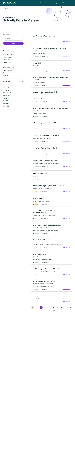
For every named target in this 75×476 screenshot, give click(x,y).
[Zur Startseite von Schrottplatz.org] (11, 3)
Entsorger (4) (7, 62)
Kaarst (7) (6, 98)
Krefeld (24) (6, 87)
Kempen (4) (6, 103)
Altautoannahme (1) (8, 70)
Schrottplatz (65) (8, 54)
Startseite (5, 8)
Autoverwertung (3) (8, 67)
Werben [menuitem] (70, 3)
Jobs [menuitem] (63, 3)
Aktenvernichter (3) (8, 65)
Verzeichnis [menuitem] (43, 3)
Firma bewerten (66, 41)
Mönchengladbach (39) (9, 85)
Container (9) (7, 60)
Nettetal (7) (6, 101)
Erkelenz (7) (6, 95)
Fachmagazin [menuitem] (55, 3)
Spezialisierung (8, 51)
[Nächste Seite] (70, 308)
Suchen (13, 43)
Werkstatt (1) (6, 75)
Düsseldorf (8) (7, 93)
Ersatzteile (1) (7, 73)
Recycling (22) (7, 57)
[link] (51, 38)
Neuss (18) (6, 90)
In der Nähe (7, 81)
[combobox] (13, 39)
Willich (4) (6, 106)
